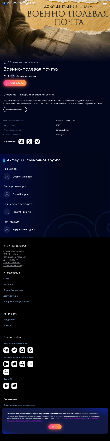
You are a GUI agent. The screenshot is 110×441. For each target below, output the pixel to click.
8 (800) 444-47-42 (11, 262)
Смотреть (15, 83)
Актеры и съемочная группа (37, 94)
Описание (9, 94)
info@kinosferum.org (12, 265)
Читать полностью (15, 109)
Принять (55, 427)
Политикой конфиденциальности (74, 418)
